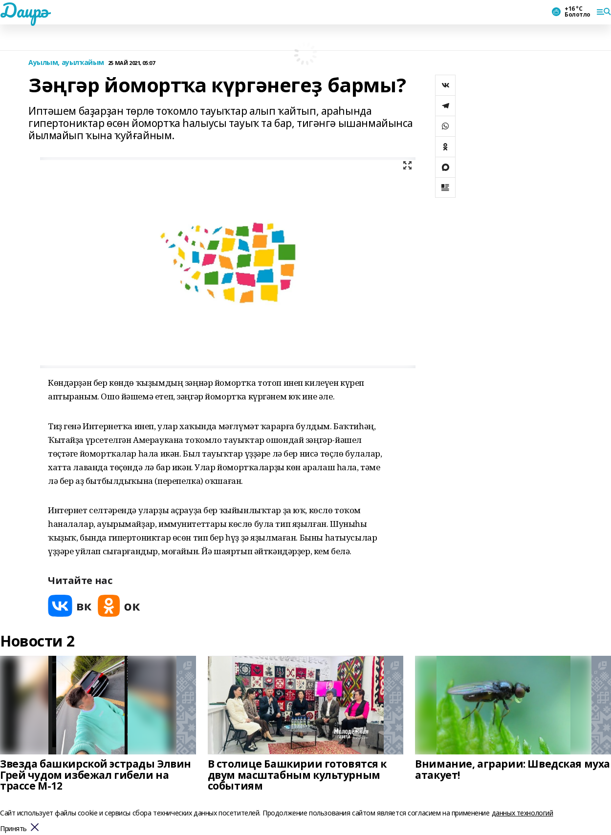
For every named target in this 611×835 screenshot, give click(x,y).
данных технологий (522, 812)
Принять (13, 829)
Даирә (24, 10)
